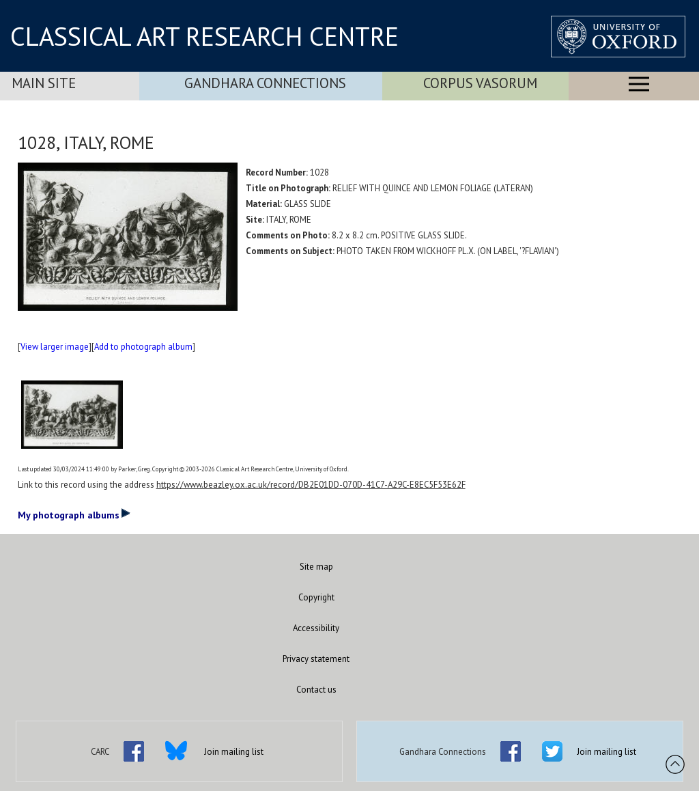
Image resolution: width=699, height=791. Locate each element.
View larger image (54, 346)
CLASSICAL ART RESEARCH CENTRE (204, 36)
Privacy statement (316, 659)
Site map (316, 566)
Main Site (44, 83)
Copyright (316, 597)
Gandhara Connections (265, 83)
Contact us (316, 689)
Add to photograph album (143, 346)
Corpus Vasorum (480, 83)
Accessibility (316, 628)
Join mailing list (233, 752)
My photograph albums (74, 514)
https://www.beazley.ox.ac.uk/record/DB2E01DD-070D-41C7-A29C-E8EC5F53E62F (311, 484)
